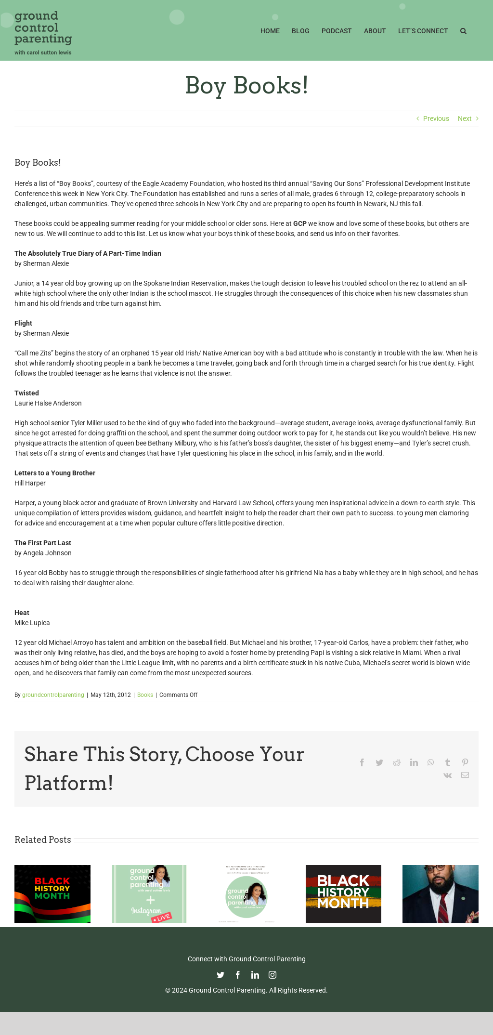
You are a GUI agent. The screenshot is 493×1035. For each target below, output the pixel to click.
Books (145, 695)
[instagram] (272, 975)
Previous (436, 118)
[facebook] (238, 975)
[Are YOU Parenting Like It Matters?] (246, 869)
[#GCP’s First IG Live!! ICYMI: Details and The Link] (150, 869)
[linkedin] (255, 975)
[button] (463, 30)
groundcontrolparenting (53, 695)
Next (465, 118)
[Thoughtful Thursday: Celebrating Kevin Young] (440, 869)
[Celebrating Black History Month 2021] (344, 869)
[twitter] (220, 975)
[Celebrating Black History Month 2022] (52, 869)
